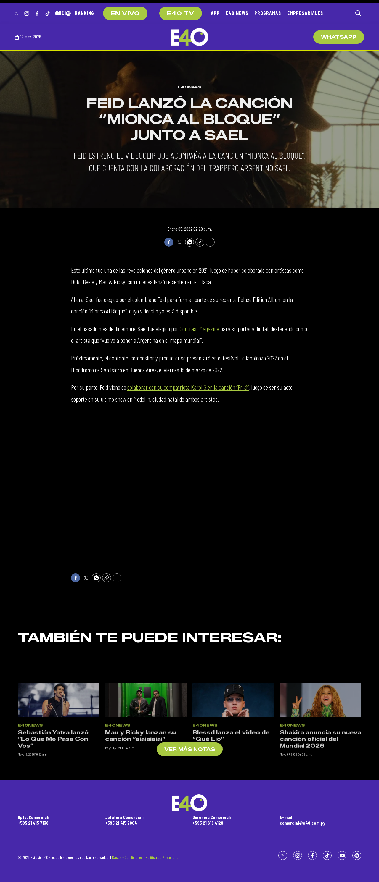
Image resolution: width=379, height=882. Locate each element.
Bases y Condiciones (127, 857)
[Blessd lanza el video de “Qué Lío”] (233, 752)
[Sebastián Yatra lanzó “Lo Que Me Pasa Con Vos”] (58, 752)
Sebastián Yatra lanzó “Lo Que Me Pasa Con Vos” (53, 790)
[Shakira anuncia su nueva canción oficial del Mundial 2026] (320, 752)
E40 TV (180, 13)
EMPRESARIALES (305, 13)
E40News (190, 87)
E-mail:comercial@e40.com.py (302, 820)
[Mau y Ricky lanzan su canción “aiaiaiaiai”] (146, 752)
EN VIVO (125, 13)
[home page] (189, 37)
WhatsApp (338, 37)
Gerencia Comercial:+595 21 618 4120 (211, 820)
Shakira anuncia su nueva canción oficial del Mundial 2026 (320, 790)
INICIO (62, 13)
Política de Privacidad (161, 857)
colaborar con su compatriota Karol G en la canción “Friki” (188, 387)
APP (215, 13)
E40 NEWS (237, 13)
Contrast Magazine (199, 328)
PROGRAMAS (267, 13)
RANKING (84, 13)
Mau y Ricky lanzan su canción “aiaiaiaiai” (140, 787)
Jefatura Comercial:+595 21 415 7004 (124, 820)
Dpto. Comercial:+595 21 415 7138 (33, 820)
